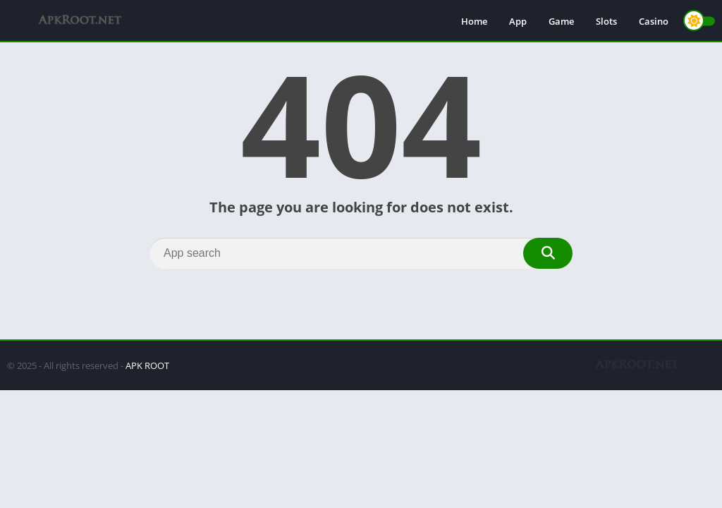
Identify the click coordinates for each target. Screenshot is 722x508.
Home (474, 21)
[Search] (361, 253)
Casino (653, 21)
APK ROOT (147, 365)
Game (561, 21)
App (518, 21)
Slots (606, 21)
